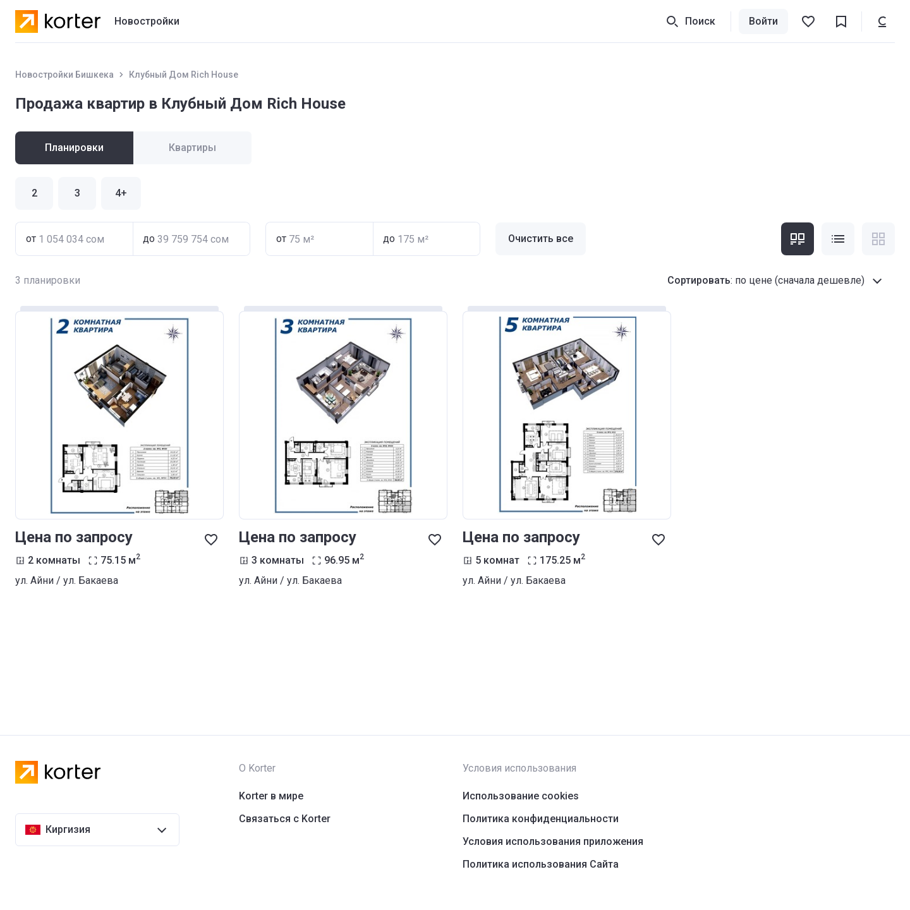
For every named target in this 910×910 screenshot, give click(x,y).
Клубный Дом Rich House (183, 75)
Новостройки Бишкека (64, 75)
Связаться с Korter (285, 819)
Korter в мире (271, 796)
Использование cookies (521, 796)
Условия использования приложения (553, 841)
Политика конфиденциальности (541, 819)
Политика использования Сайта (541, 864)
